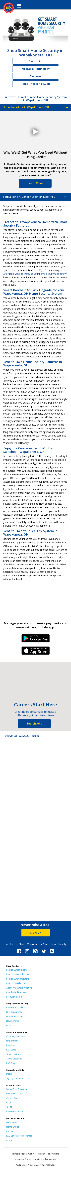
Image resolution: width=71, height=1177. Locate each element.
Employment (12, 1040)
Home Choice (12, 1126)
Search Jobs (34, 723)
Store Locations (13, 1054)
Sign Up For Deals (14, 1078)
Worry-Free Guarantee (16, 1089)
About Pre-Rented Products (19, 987)
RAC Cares (11, 1049)
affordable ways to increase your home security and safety (35, 273)
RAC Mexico (11, 1131)
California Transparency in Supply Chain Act (35, 1159)
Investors (10, 1045)
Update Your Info (14, 1016)
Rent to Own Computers (17, 978)
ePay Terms (53, 1153)
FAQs (8, 1025)
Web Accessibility (36, 1153)
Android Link (35, 639)
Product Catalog (14, 996)
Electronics (35, 61)
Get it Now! (11, 1122)
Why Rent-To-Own (14, 1093)
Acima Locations (14, 1058)
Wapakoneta (33, 944)
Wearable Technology (35, 69)
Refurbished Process (16, 992)
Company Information (16, 1036)
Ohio (21, 944)
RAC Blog (10, 1063)
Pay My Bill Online (14, 1111)
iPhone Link (35, 652)
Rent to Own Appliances (17, 974)
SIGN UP (35, 932)
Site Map (10, 1107)
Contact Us (11, 1098)
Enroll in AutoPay (14, 1012)
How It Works (12, 1021)
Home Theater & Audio (36, 84)
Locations (10, 944)
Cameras (35, 76)
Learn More (35, 183)
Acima (9, 1140)
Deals (9, 1073)
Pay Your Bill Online (15, 1007)
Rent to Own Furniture (16, 969)
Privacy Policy (18, 1153)
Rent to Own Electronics (17, 983)
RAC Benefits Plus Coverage (19, 1135)
